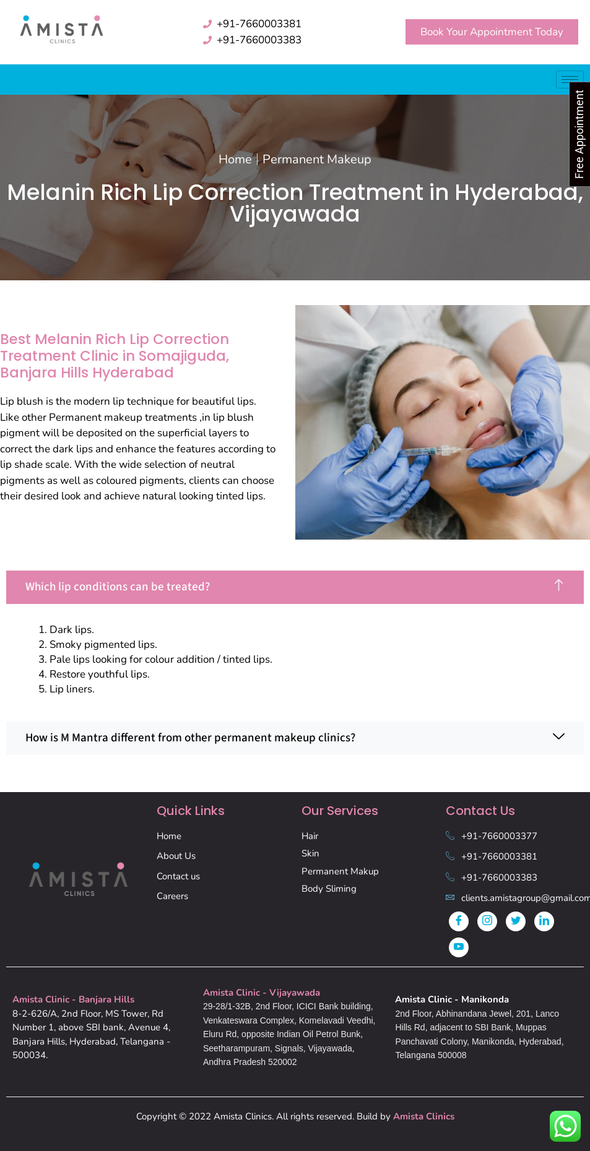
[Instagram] (487, 921)
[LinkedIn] (544, 921)
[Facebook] (459, 921)
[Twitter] (516, 921)
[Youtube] (459, 947)
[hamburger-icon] (570, 79)
